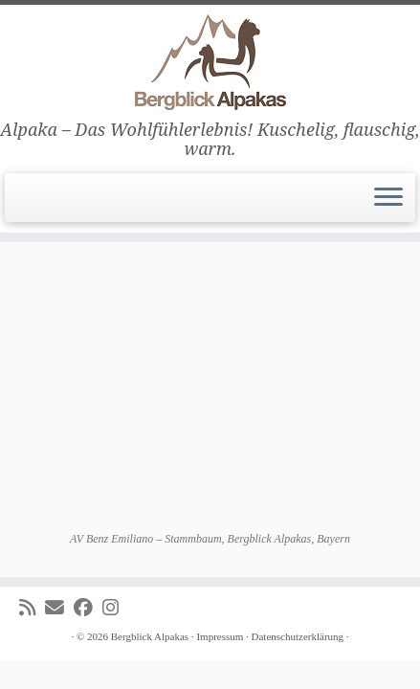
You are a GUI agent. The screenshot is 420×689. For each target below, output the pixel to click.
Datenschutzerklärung (298, 636)
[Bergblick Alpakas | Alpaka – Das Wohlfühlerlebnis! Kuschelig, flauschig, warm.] (210, 62)
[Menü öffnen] (388, 198)
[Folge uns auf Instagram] (115, 608)
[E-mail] (59, 608)
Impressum (219, 636)
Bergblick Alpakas (149, 636)
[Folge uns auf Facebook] (88, 608)
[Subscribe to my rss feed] (32, 608)
